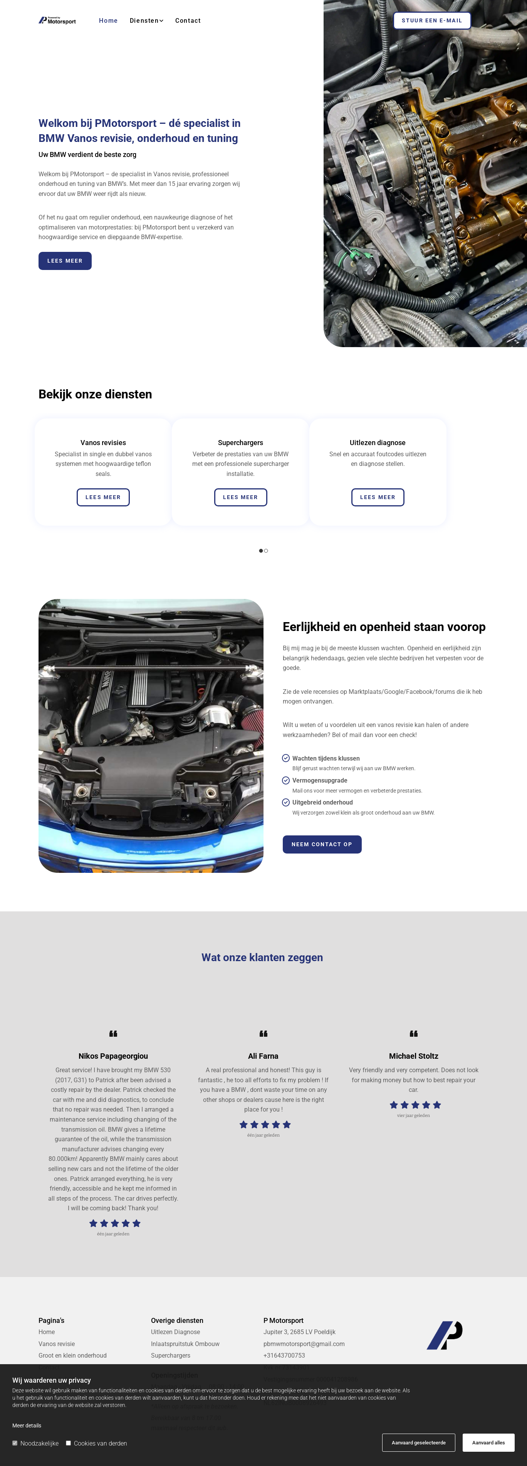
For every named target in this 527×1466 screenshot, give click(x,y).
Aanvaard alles (488, 1443)
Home (108, 20)
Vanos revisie (57, 1344)
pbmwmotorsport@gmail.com (304, 1344)
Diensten (144, 20)
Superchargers (170, 1355)
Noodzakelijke (35, 1443)
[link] (141, 20)
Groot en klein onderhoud (73, 1355)
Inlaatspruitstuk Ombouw (185, 1344)
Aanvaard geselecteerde (419, 1443)
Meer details (26, 1425)
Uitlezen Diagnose (175, 1332)
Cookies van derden (96, 1443)
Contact (188, 20)
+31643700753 (284, 1355)
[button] (432, 21)
